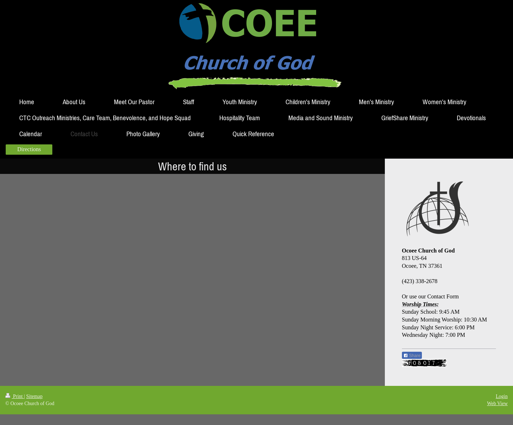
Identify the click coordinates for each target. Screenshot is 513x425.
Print (14, 396)
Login (502, 396)
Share (411, 355)
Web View (497, 403)
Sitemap (34, 396)
